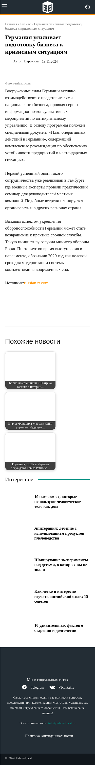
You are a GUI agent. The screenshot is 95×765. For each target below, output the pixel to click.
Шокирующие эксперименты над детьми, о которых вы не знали (61, 565)
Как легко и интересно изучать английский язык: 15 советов (61, 596)
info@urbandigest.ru (61, 723)
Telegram (37, 687)
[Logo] (47, 7)
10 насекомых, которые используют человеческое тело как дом (57, 502)
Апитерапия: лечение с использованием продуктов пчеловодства (59, 533)
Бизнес (25, 24)
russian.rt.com (36, 283)
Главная (11, 24)
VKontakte (66, 687)
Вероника (31, 61)
